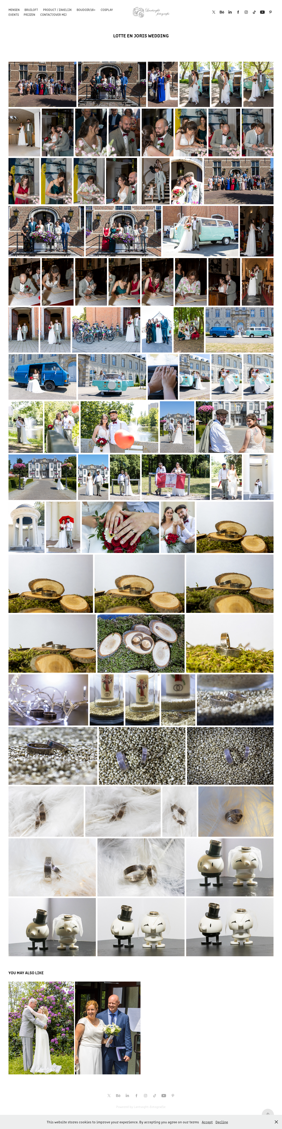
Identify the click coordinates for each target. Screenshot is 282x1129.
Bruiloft (31, 9)
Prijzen (29, 14)
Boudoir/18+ (86, 9)
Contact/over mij (53, 14)
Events (13, 14)
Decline (221, 1121)
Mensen (14, 9)
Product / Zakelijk (57, 9)
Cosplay (107, 9)
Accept (207, 1121)
